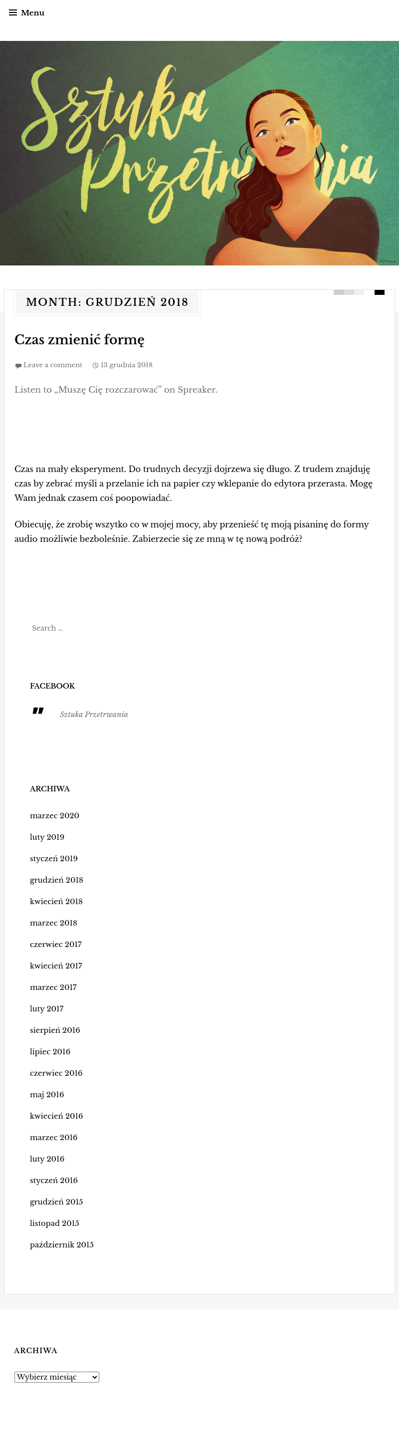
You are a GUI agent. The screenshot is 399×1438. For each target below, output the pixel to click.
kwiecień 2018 (55, 901)
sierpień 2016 (54, 1029)
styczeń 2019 (52, 858)
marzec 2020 (53, 815)
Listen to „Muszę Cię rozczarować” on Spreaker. (111, 389)
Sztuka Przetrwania (92, 714)
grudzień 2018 (55, 879)
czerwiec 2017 (54, 944)
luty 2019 (46, 836)
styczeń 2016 (52, 1180)
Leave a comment (52, 364)
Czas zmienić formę (71, 340)
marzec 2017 (52, 986)
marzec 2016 (52, 1137)
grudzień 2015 (55, 1201)
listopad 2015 (53, 1222)
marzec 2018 (52, 922)
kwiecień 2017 (54, 965)
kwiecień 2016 (55, 1115)
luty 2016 (46, 1158)
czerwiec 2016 (55, 1072)
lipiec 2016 (49, 1051)
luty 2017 (46, 1008)
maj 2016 (46, 1094)
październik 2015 (60, 1244)
